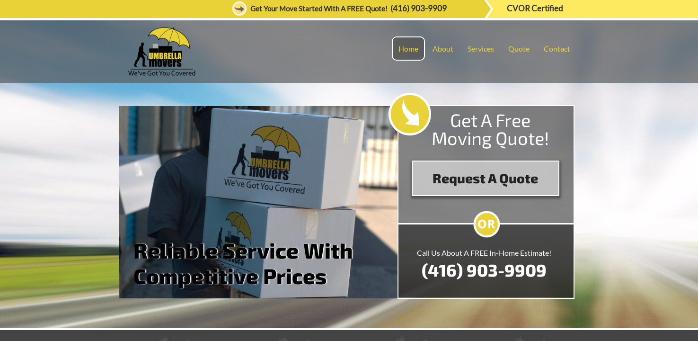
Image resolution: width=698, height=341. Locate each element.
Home (408, 48)
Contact (557, 48)
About (443, 48)
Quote (519, 48)
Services (481, 48)
